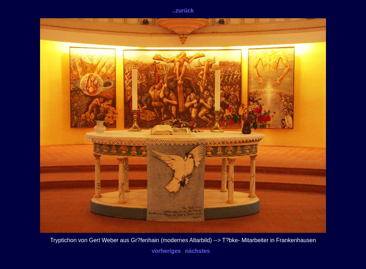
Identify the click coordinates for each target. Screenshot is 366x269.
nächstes (197, 251)
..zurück (183, 11)
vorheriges (166, 251)
